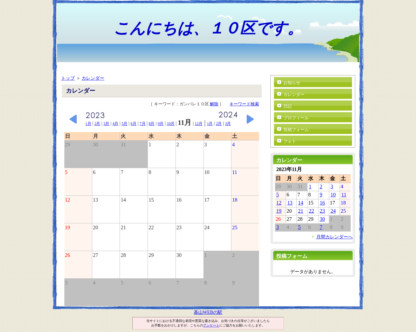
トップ (68, 78)
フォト (289, 141)
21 (300, 211)
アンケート (211, 325)
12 (278, 203)
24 (333, 211)
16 (322, 203)
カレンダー (93, 78)
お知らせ (291, 82)
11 (343, 194)
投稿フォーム (296, 129)
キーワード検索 (244, 103)
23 (322, 211)
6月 (133, 124)
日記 (287, 106)
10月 (171, 124)
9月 (161, 124)
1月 (88, 124)
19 (278, 211)
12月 (198, 124)
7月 (143, 124)
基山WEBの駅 (208, 312)
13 (289, 203)
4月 (115, 124)
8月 (152, 124)
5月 (124, 124)
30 (322, 219)
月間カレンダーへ (334, 236)
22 (311, 211)
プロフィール (296, 117)
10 (333, 194)
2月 (97, 124)
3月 (106, 124)
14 (300, 203)
